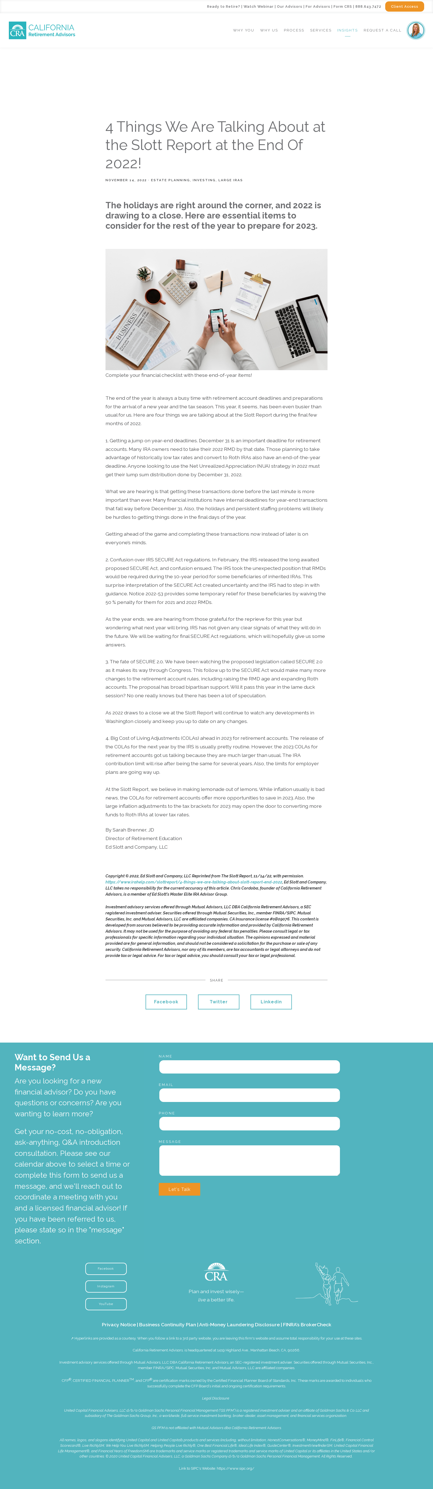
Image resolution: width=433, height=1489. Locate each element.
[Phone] (249, 1123)
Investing (204, 180)
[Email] (249, 1095)
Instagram (106, 1286)
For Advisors (318, 6)
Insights (347, 30)
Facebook (166, 1001)
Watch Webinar (259, 6)
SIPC (170, 1368)
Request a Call (383, 30)
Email (166, 1085)
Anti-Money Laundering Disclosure (239, 1324)
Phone (167, 1113)
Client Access (404, 6)
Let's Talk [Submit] (179, 1189)
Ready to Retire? (223, 6)
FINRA (158, 1368)
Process (294, 30)
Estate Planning (170, 180)
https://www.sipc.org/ (235, 1468)
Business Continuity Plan (167, 1324)
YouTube (106, 1304)
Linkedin (271, 1001)
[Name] (249, 1067)
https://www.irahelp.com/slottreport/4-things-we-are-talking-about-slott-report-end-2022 (193, 882)
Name (166, 1056)
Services (321, 30)
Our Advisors (289, 6)
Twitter (219, 1001)
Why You (243, 30)
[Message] (249, 1160)
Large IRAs (230, 180)
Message (170, 1142)
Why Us (269, 30)
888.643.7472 (368, 6)
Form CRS (343, 6)
